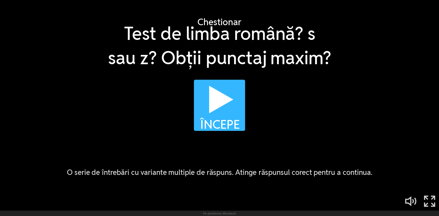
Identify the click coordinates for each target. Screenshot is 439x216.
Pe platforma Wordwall (219, 213)
